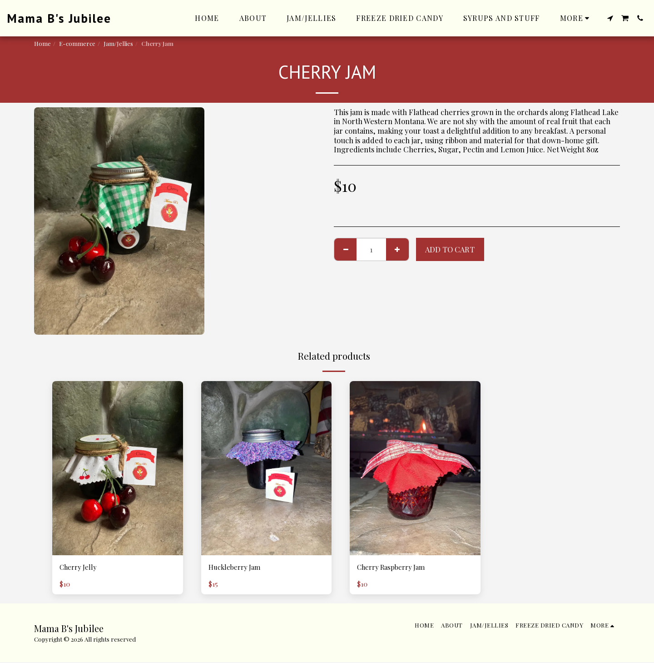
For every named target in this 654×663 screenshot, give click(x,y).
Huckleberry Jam (238, 568)
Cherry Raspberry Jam (396, 568)
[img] (117, 468)
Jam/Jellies (118, 43)
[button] (610, 18)
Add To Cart (450, 249)
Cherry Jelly (80, 568)
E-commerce (77, 43)
